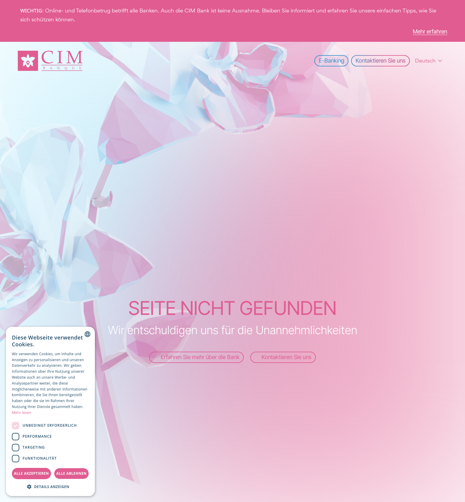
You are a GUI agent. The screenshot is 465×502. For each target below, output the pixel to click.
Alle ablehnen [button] (71, 473)
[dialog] (50, 411)
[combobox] (87, 334)
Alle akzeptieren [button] (31, 473)
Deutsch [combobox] (425, 60)
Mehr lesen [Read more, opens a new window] (21, 412)
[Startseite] (50, 61)
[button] (50, 486)
